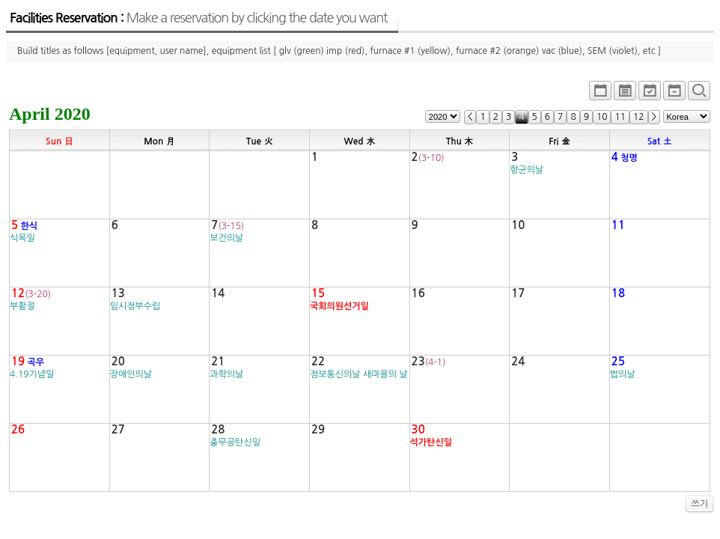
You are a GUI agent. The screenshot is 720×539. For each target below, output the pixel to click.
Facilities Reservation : (198, 18)
